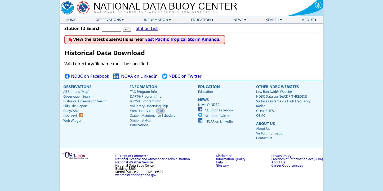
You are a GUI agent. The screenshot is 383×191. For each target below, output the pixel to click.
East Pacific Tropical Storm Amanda (182, 39)
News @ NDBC (209, 104)
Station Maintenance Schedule (152, 115)
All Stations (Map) (76, 91)
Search (272, 19)
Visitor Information (270, 133)
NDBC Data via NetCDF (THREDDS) (281, 96)
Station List (147, 28)
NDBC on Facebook (86, 76)
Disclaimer (223, 156)
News (238, 19)
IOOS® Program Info (145, 101)
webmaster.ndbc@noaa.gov (135, 175)
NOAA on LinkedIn (135, 76)
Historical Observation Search (85, 101)
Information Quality (230, 159)
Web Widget (72, 120)
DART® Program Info (146, 96)
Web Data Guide (142, 110)
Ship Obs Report (75, 106)
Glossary (222, 165)
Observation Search (77, 96)
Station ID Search (82, 28)
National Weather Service (134, 162)
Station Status (140, 120)
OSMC (260, 115)
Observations (108, 19)
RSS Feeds (73, 116)
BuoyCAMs (71, 110)
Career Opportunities (287, 165)
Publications (139, 125)
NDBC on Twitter (182, 76)
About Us (265, 123)
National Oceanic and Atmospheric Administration (152, 159)
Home (71, 19)
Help (219, 162)
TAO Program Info (143, 91)
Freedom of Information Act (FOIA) (297, 159)
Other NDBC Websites (277, 86)
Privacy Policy (281, 156)
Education (201, 19)
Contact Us (264, 138)
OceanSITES (265, 110)
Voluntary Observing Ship (149, 106)
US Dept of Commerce (131, 156)
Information (156, 19)
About (308, 19)
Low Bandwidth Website (274, 91)
